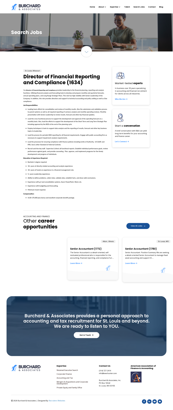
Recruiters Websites (57, 400)
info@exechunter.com (108, 373)
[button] (105, 7)
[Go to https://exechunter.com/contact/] (131, 128)
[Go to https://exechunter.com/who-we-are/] (131, 86)
